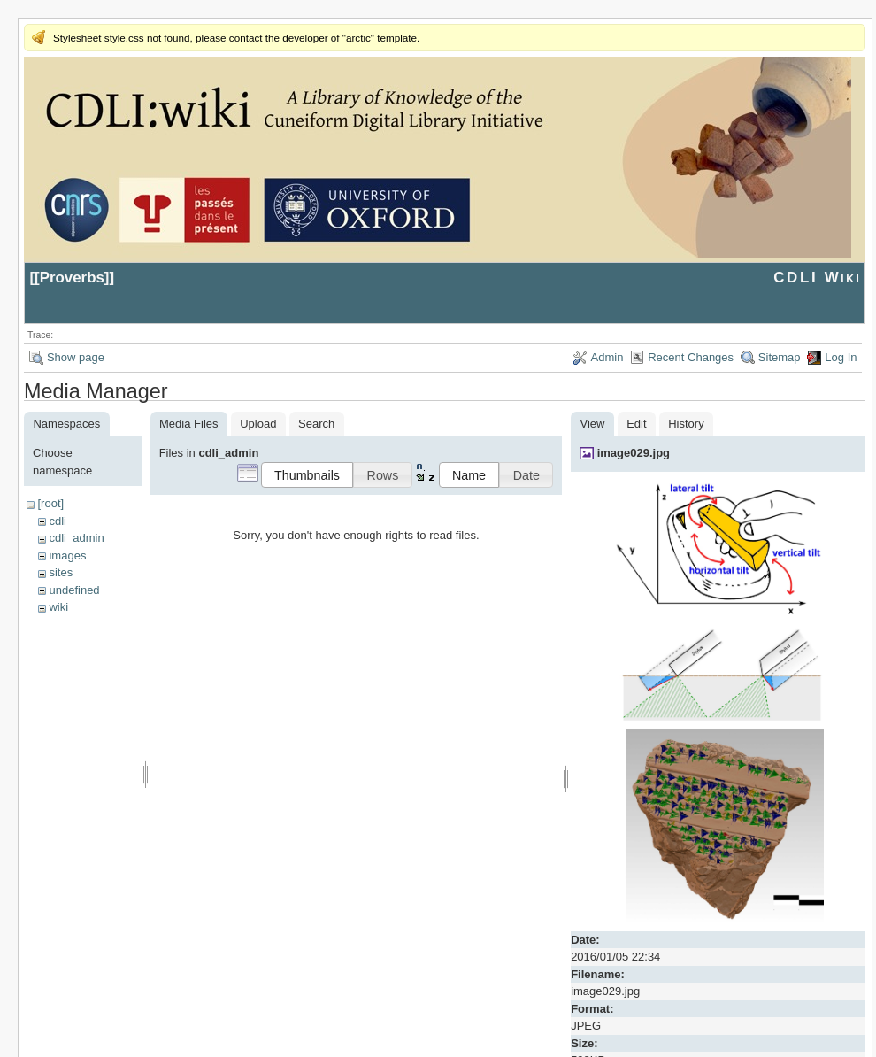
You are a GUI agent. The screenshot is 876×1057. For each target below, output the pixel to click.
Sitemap (779, 357)
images (67, 555)
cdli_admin (76, 537)
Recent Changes (691, 357)
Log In (841, 357)
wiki (58, 606)
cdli (57, 521)
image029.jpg (633, 452)
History (685, 423)
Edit (636, 423)
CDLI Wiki (817, 277)
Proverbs (72, 277)
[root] (50, 503)
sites (61, 572)
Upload (258, 423)
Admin (607, 357)
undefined (74, 590)
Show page (75, 357)
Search (316, 423)
